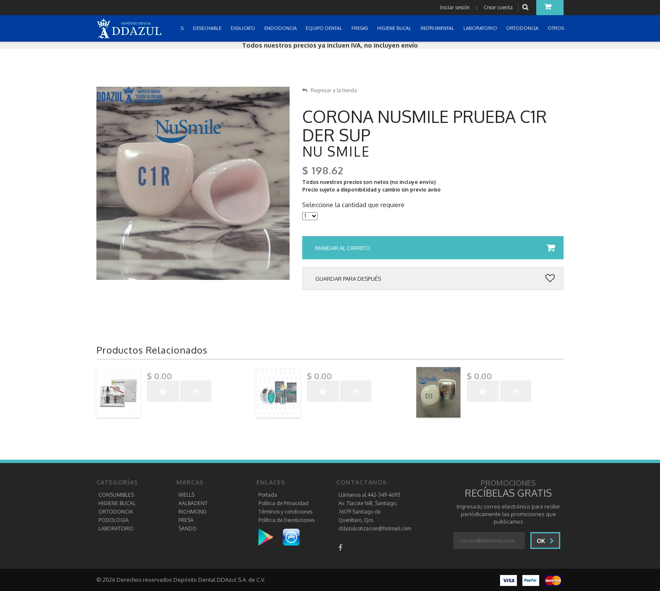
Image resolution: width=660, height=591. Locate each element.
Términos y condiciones (285, 511)
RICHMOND (192, 511)
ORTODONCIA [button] (523, 28)
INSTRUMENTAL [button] (437, 28)
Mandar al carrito (435, 248)
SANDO (187, 528)
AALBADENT (193, 503)
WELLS (186, 495)
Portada (267, 495)
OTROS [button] (556, 28)
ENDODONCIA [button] (281, 28)
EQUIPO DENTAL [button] (324, 28)
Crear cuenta (498, 7)
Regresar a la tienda (329, 90)
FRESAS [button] (360, 28)
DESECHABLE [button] (208, 28)
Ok (545, 540)
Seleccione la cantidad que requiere (353, 205)
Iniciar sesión (455, 7)
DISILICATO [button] (243, 28)
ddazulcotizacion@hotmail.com (374, 528)
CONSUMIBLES (116, 495)
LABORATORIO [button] (480, 28)
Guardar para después (435, 278)
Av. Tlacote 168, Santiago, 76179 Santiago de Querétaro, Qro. (367, 511)
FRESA (186, 520)
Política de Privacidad (283, 503)
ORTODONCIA (115, 511)
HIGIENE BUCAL (117, 503)
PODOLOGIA (113, 520)
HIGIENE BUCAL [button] (394, 28)
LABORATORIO (116, 528)
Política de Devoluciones (286, 520)
